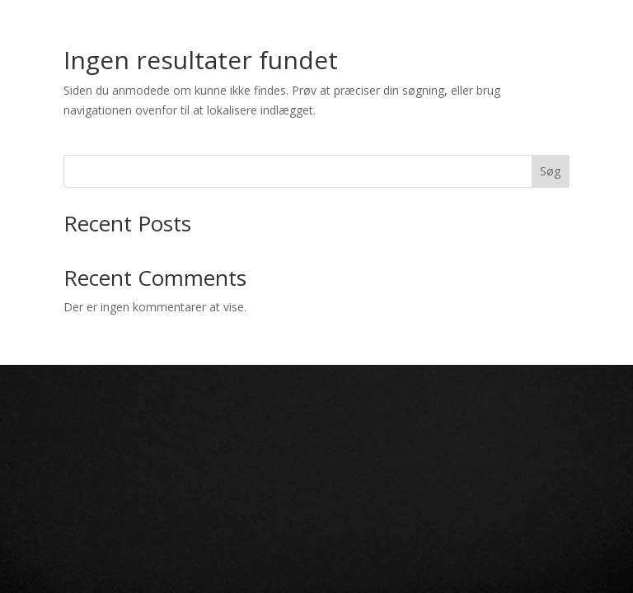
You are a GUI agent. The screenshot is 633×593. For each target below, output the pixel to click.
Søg (550, 171)
